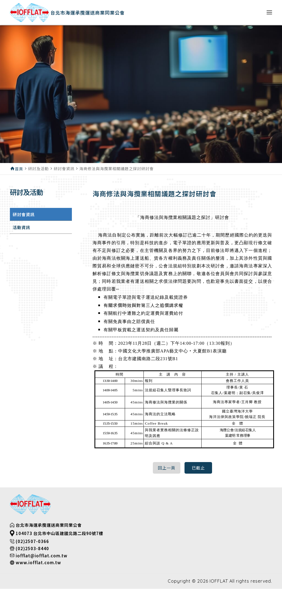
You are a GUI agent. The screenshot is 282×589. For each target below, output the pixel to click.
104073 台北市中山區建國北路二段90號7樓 (59, 533)
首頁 (19, 169)
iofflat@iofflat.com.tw (41, 556)
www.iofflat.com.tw (38, 563)
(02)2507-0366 (32, 542)
